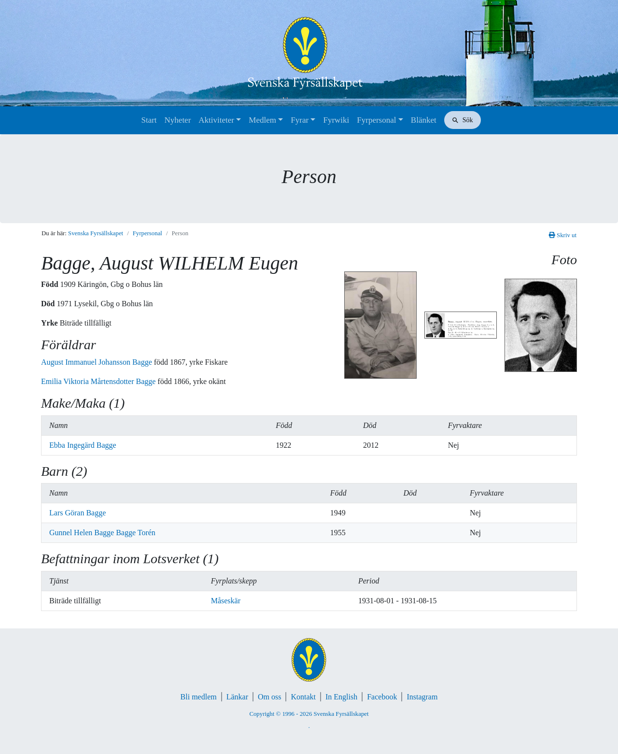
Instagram (422, 697)
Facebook (382, 697)
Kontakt (303, 697)
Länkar (237, 697)
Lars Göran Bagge (77, 513)
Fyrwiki (336, 120)
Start (148, 120)
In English (341, 697)
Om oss (269, 697)
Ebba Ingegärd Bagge (82, 445)
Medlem (262, 120)
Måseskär (225, 601)
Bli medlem (199, 697)
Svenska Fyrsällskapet (95, 233)
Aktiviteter (216, 120)
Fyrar (300, 120)
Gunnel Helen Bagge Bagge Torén (102, 532)
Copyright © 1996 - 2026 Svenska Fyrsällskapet (308, 714)
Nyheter (178, 120)
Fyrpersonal (376, 120)
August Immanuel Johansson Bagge (97, 362)
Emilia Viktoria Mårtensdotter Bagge (99, 381)
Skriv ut (562, 235)
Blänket (423, 120)
